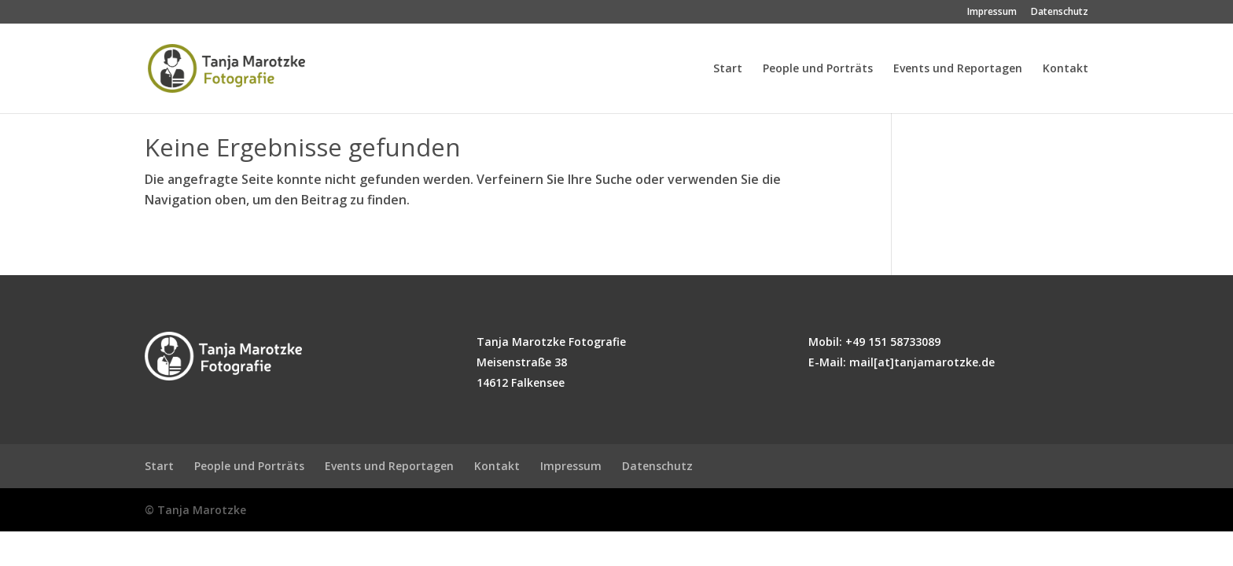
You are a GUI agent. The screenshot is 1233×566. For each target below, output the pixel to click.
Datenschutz (1059, 12)
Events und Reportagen (957, 69)
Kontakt (1065, 69)
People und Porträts (818, 69)
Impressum (992, 12)
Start (727, 69)
